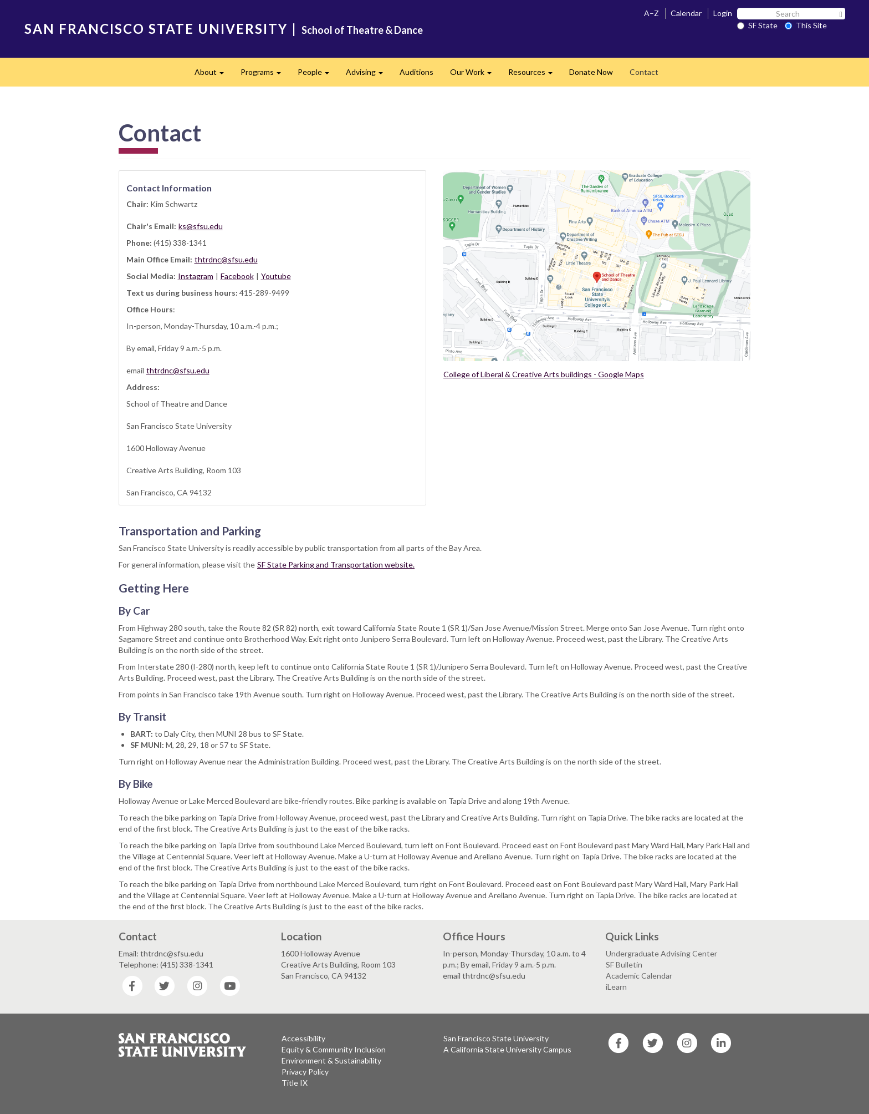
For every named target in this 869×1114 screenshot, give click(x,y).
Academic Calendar (639, 975)
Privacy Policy (305, 1071)
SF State (757, 25)
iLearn (616, 986)
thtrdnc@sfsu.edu (226, 259)
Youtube (276, 276)
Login (722, 13)
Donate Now (591, 72)
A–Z (651, 13)
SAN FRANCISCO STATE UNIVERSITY (156, 29)
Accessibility (303, 1038)
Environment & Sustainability (331, 1060)
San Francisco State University (496, 1038)
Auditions (416, 72)
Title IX (295, 1082)
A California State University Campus (507, 1049)
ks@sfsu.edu (200, 226)
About (213, 75)
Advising (368, 75)
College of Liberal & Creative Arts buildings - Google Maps (543, 374)
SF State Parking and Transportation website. (336, 564)
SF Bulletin (624, 964)
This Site (806, 25)
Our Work (475, 75)
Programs (265, 75)
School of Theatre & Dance (362, 30)
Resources (534, 75)
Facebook (237, 276)
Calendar (686, 13)
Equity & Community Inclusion (334, 1049)
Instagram (195, 276)
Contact (644, 72)
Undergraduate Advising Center (661, 953)
